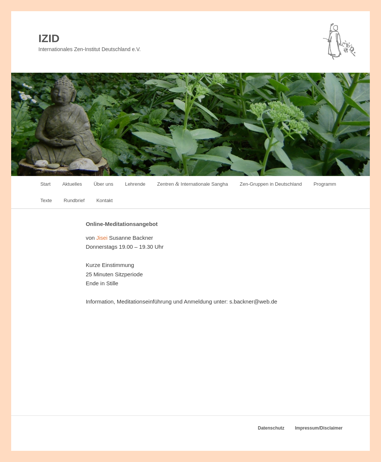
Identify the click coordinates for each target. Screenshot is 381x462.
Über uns (103, 184)
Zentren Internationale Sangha (192, 184)
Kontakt (104, 200)
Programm (325, 184)
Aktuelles (72, 184)
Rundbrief (74, 200)
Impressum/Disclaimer (319, 428)
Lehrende (135, 184)
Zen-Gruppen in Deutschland (271, 184)
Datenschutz (271, 428)
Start (45, 184)
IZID (49, 38)
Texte (46, 200)
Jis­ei (102, 238)
